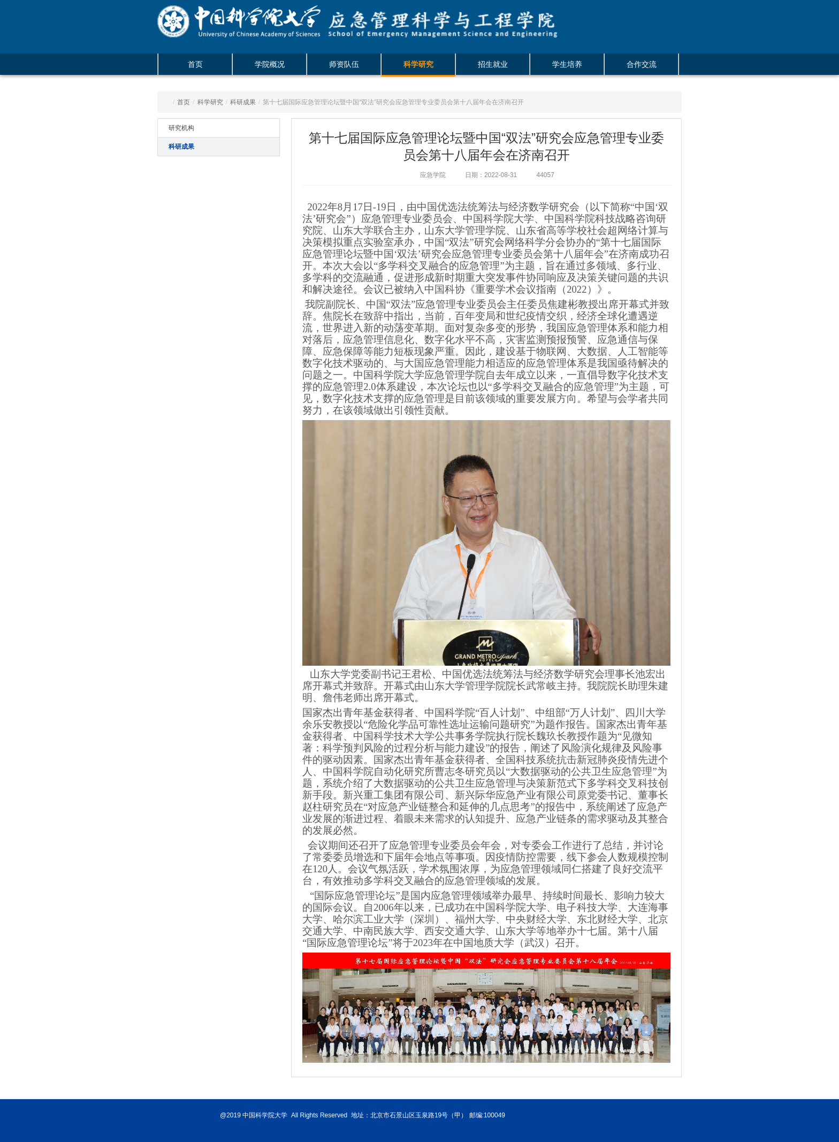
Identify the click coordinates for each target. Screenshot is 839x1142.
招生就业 (493, 64)
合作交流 (642, 64)
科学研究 (418, 64)
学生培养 (567, 64)
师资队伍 (344, 64)
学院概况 (270, 64)
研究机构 (181, 128)
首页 (195, 64)
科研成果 (243, 102)
